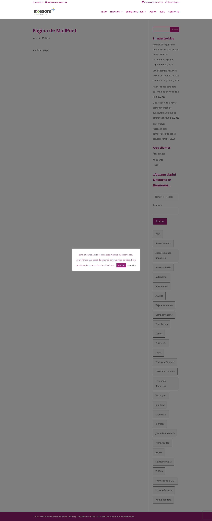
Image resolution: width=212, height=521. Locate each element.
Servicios (115, 12)
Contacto (173, 12)
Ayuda (153, 12)
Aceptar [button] (121, 265)
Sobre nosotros (134, 12)
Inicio (104, 12)
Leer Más (131, 265)
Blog (162, 12)
